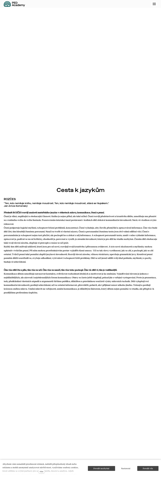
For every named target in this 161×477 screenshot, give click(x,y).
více (41, 471)
